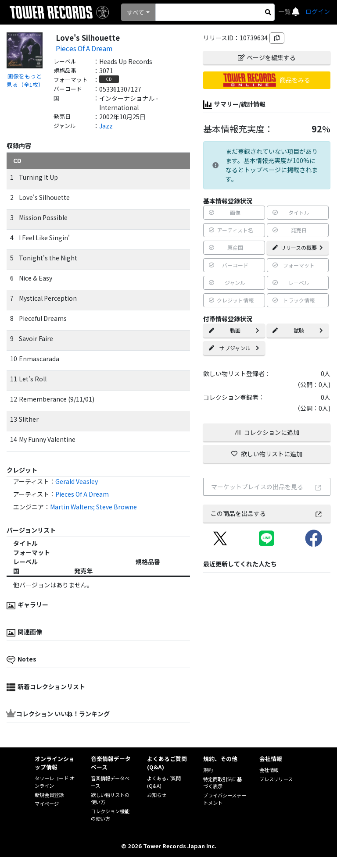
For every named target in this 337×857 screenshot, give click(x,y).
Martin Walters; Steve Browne (93, 506)
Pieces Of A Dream (84, 48)
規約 (208, 769)
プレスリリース (276, 778)
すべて (135, 12)
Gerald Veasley (76, 481)
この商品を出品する (267, 513)
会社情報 (269, 769)
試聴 (297, 330)
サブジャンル (234, 348)
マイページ (47, 803)
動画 (234, 330)
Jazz (106, 125)
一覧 (285, 11)
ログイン (317, 11)
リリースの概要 (297, 247)
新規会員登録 (49, 794)
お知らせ (156, 794)
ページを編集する (267, 57)
